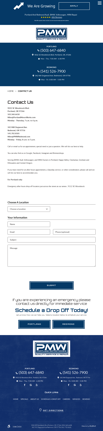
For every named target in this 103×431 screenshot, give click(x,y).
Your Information (17, 217)
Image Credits (17, 426)
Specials (24, 399)
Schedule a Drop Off (51, 399)
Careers (66, 399)
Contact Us (25, 91)
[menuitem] (16, 399)
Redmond (68, 324)
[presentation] (26, 273)
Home (11, 91)
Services (76, 399)
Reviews (86, 399)
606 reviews (57, 17)
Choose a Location (18, 202)
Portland (34, 324)
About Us (34, 399)
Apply (74, 6)
